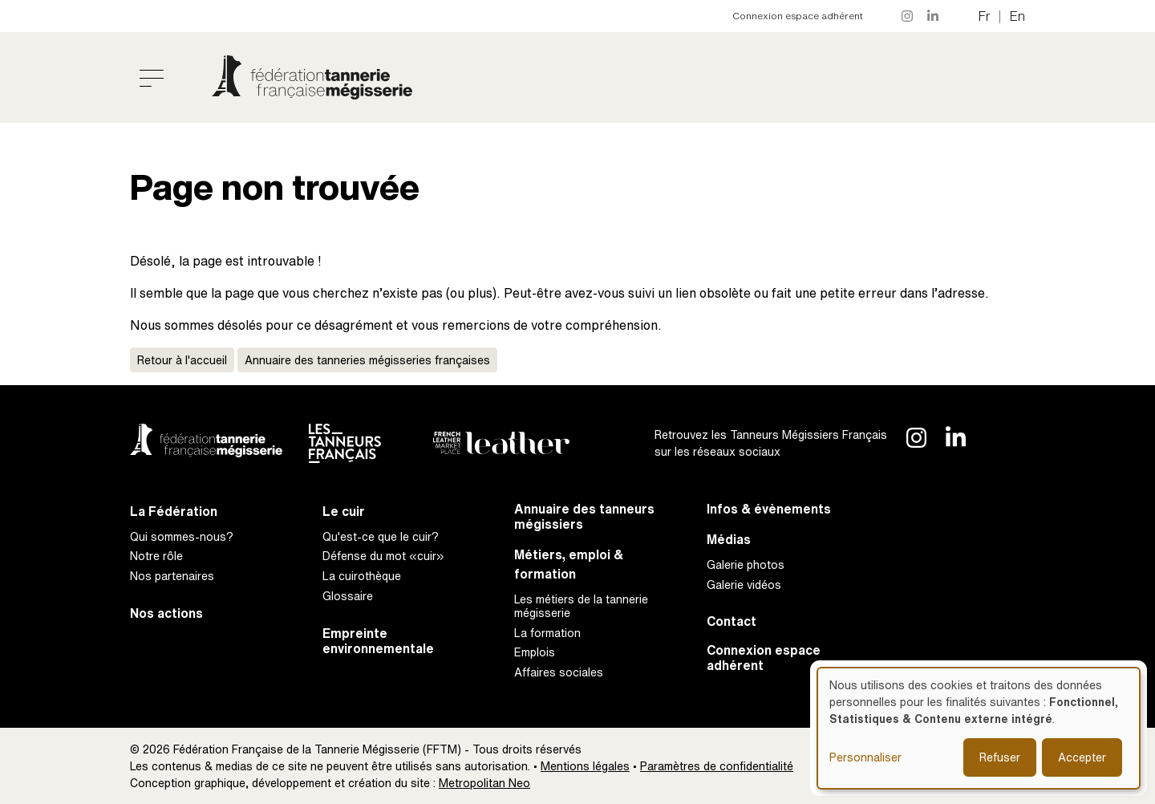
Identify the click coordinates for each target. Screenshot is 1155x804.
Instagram (908, 16)
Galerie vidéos (744, 584)
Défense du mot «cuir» (383, 555)
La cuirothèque (361, 575)
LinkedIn (933, 16)
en (1017, 16)
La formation (547, 632)
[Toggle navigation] (151, 78)
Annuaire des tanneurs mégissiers (584, 516)
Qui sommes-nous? (181, 536)
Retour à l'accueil (182, 359)
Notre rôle (156, 555)
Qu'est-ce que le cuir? (380, 536)
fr (985, 16)
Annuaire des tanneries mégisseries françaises (367, 359)
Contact (731, 621)
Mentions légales (585, 765)
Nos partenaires (172, 575)
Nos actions (166, 613)
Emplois (534, 652)
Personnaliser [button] (865, 757)
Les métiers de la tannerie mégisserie (581, 606)
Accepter (1082, 757)
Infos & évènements (769, 509)
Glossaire (347, 595)
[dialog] (978, 728)
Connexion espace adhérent (797, 15)
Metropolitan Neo (484, 782)
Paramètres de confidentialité (716, 765)
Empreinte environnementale (378, 641)
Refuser (999, 757)
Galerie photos (745, 564)
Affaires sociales (558, 672)
